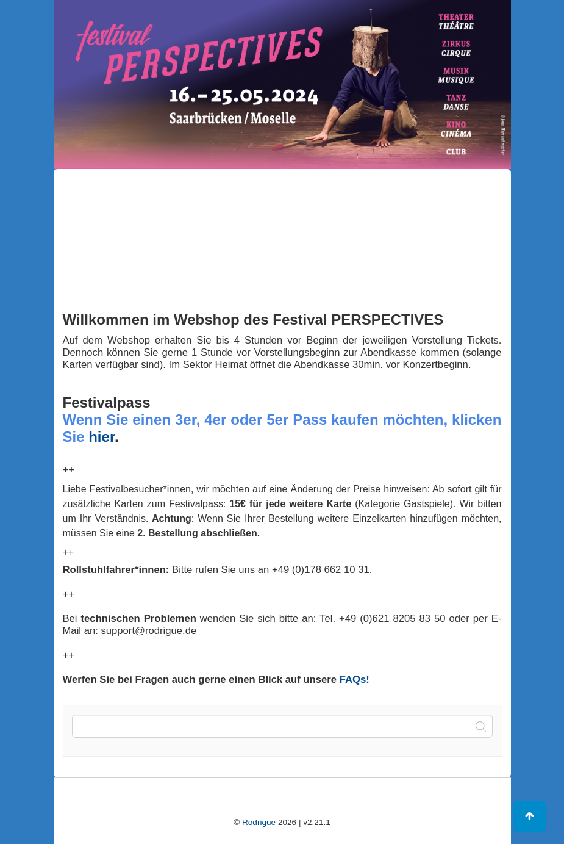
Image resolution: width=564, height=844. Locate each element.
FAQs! (354, 679)
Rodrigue (259, 822)
